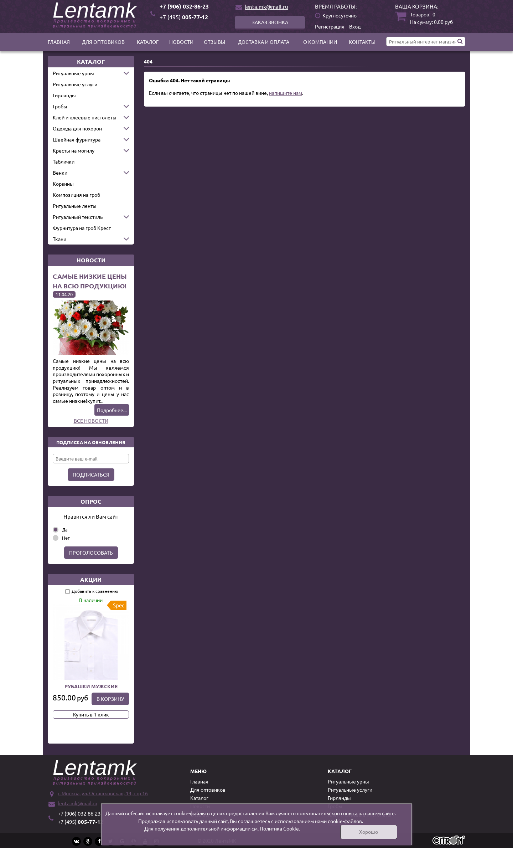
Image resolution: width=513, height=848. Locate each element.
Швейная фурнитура (76, 139)
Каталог (148, 41)
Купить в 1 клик (91, 714)
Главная (59, 41)
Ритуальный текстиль (78, 217)
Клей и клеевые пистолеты (84, 117)
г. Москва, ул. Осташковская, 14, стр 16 (103, 793)
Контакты (362, 41)
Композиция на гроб (76, 194)
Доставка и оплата (263, 41)
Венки (60, 172)
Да (65, 529)
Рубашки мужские (91, 686)
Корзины (63, 183)
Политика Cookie (279, 828)
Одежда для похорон (77, 128)
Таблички (63, 161)
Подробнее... (111, 410)
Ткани (59, 239)
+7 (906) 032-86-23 (184, 6)
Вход (355, 26)
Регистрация (329, 26)
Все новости (91, 420)
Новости (181, 41)
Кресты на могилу (73, 150)
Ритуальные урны (73, 73)
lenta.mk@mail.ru (266, 6)
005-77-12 (184, 17)
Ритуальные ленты (75, 205)
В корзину (110, 698)
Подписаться (91, 474)
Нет (66, 538)
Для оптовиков (103, 41)
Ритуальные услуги (75, 84)
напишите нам (285, 92)
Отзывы (214, 41)
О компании (320, 41)
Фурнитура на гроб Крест (82, 228)
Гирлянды (64, 95)
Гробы (60, 106)
